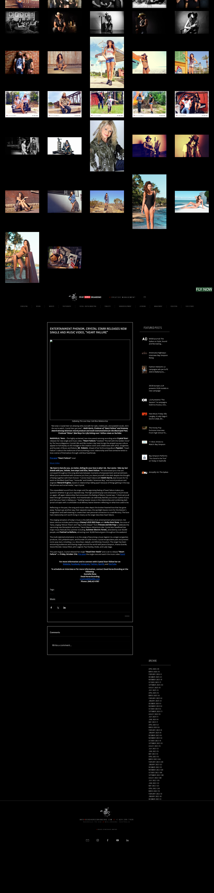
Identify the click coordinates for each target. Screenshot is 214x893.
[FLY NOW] (204, 289)
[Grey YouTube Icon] (117, 840)
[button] (145, 297)
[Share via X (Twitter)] (58, 607)
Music (52, 594)
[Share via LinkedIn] (64, 607)
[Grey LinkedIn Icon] (127, 840)
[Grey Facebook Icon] (107, 840)
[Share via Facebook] (51, 607)
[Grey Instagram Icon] (97, 840)
